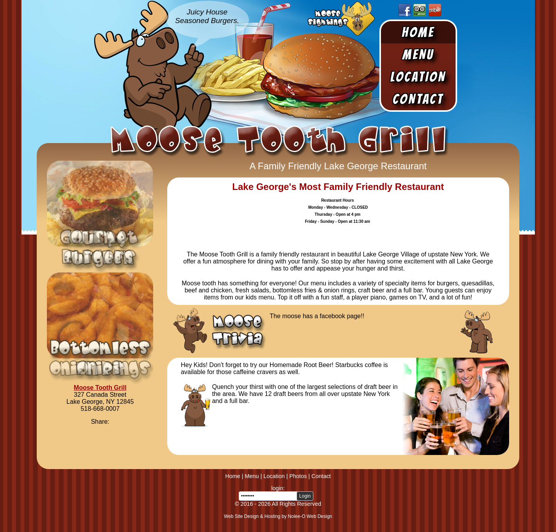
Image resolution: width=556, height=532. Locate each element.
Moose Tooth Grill (100, 387)
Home (418, 32)
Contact (418, 99)
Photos (298, 476)
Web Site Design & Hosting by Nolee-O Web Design (278, 516)
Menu (418, 54)
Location (418, 77)
